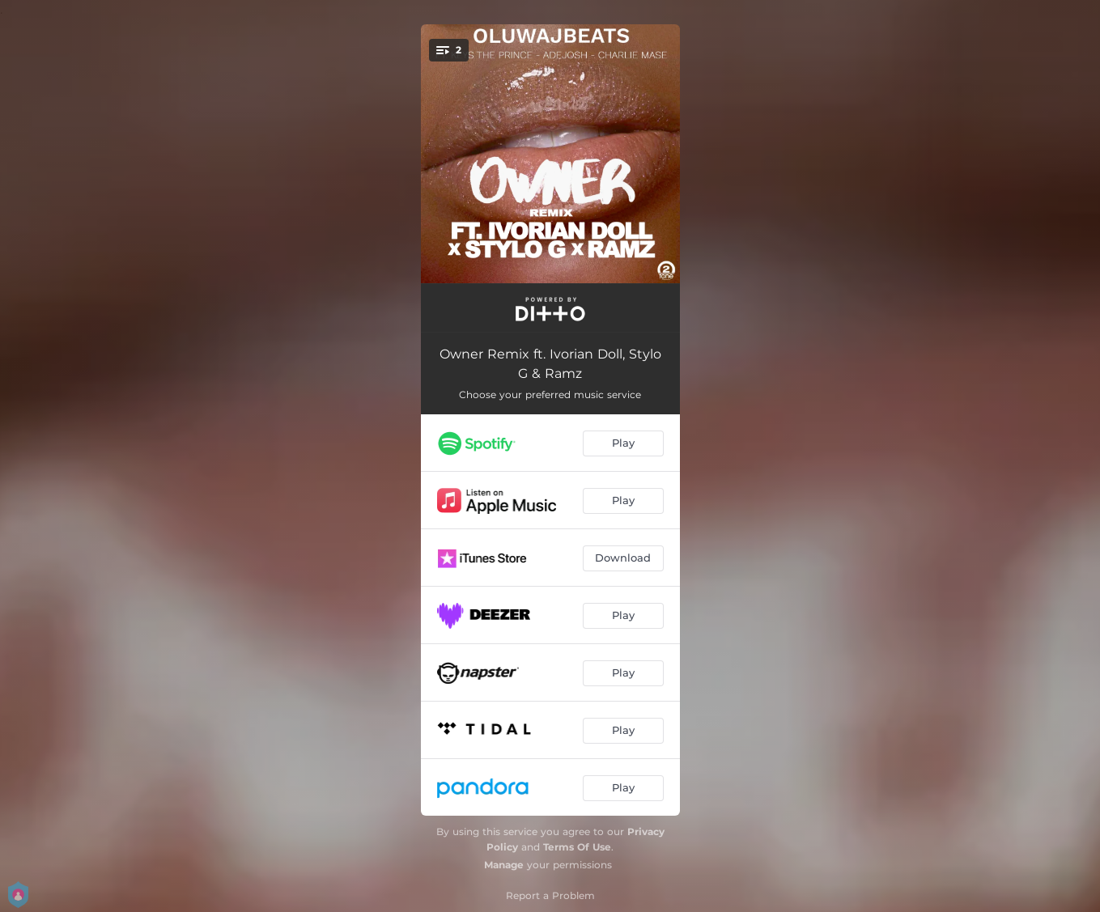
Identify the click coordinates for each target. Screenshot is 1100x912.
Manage (504, 865)
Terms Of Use (577, 847)
